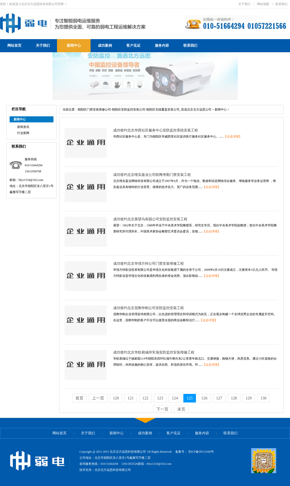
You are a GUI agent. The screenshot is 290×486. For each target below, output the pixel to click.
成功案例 (105, 45)
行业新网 (23, 133)
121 (131, 398)
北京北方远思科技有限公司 (113, 470)
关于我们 (244, 4)
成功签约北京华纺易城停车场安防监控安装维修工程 (153, 352)
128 (234, 398)
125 (190, 398)
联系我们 (281, 4)
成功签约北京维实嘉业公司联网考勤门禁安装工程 (152, 175)
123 (160, 398)
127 (219, 398)
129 (249, 398)
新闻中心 (74, 45)
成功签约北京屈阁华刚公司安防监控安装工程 (148, 308)
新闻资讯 (23, 127)
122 (145, 398)
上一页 (98, 398)
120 (116, 398)
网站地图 (263, 4)
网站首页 (14, 45)
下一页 (162, 409)
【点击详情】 (233, 136)
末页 (181, 409)
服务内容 (162, 45)
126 (204, 398)
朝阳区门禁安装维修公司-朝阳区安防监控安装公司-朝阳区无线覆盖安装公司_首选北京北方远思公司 (144, 109)
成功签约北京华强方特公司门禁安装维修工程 (148, 263)
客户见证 (133, 45)
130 (263, 398)
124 (175, 398)
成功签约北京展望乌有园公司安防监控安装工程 (150, 219)
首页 (79, 398)
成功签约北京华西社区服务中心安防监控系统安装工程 (155, 130)
